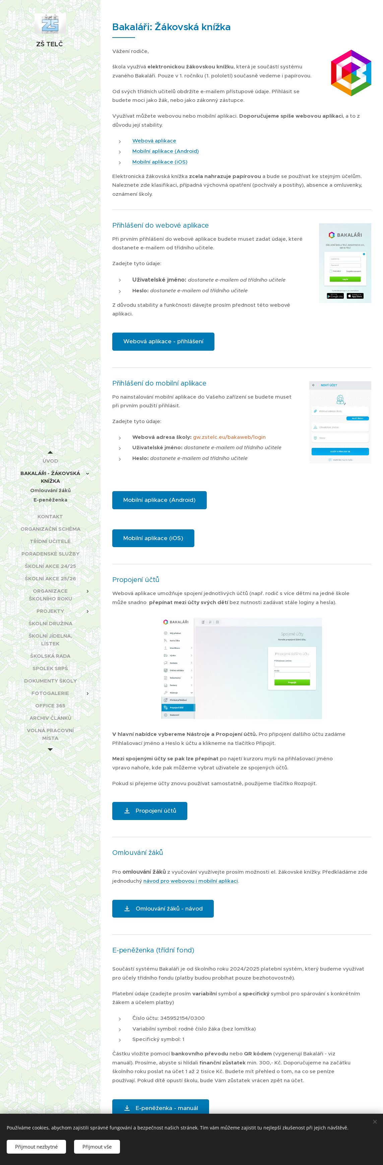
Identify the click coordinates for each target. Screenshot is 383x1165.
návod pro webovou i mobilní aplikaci (190, 881)
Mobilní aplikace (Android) (165, 151)
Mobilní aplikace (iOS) (159, 162)
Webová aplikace (154, 140)
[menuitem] (50, 461)
